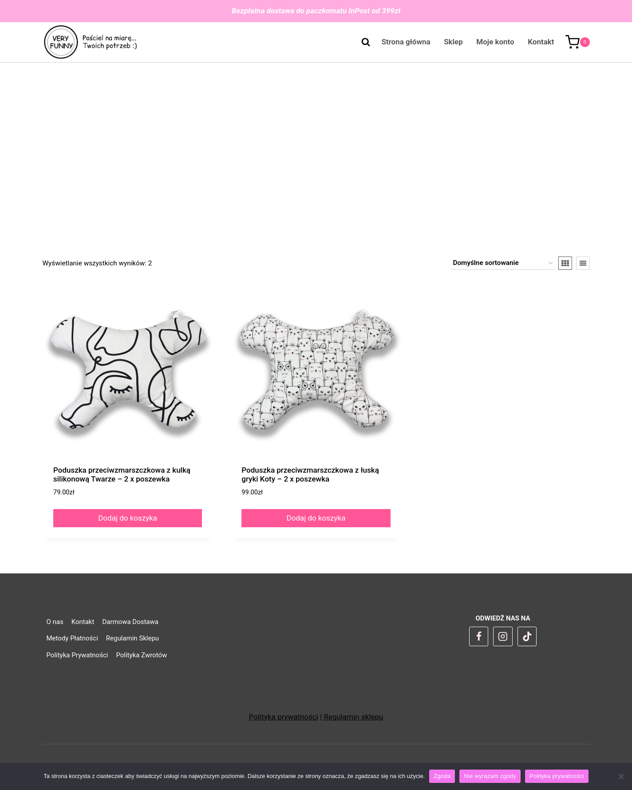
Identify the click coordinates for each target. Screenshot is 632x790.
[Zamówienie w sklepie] (503, 263)
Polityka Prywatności (77, 655)
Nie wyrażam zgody (490, 776)
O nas (55, 622)
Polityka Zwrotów (141, 655)
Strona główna (406, 41)
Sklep (453, 41)
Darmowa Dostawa (130, 622)
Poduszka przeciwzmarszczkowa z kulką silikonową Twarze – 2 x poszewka (121, 474)
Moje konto (495, 41)
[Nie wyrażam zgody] (620, 776)
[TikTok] (527, 636)
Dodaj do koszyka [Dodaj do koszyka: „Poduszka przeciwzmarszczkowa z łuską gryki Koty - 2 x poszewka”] (316, 518)
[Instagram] (503, 636)
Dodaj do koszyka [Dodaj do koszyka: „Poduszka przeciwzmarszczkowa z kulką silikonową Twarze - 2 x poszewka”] (127, 518)
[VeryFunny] (91, 42)
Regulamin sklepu (352, 716)
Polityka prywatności (283, 716)
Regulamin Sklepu (132, 638)
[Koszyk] (577, 42)
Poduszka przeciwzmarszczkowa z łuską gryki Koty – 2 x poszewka (310, 474)
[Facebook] (479, 636)
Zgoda (442, 776)
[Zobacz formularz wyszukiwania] (361, 42)
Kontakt (541, 41)
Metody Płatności (72, 638)
